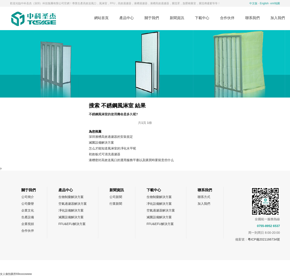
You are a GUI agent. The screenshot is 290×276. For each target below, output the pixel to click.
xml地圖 (275, 3)
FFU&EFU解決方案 (72, 224)
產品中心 (126, 18)
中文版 (253, 3)
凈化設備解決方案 (71, 210)
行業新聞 (115, 203)
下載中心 (202, 18)
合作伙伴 (227, 18)
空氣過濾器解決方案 (72, 203)
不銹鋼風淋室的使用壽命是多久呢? (113, 114)
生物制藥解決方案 (71, 197)
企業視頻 (27, 224)
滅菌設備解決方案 (101, 142)
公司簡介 (27, 197)
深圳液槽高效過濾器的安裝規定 (111, 136)
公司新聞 (115, 197)
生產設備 (27, 217)
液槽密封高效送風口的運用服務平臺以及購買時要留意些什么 (131, 160)
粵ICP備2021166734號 (264, 239)
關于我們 (152, 18)
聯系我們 (252, 18)
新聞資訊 (177, 18)
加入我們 (204, 203)
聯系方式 (204, 197)
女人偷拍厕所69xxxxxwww (16, 274)
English (264, 3)
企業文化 (27, 210)
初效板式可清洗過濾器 (104, 154)
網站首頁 (101, 18)
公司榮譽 (27, 203)
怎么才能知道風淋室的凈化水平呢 (112, 148)
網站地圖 (133, 266)
